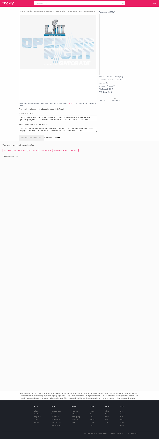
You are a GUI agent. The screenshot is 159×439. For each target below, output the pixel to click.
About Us (112, 433)
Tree (106, 422)
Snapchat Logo (56, 422)
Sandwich (37, 414)
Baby (91, 417)
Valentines (74, 419)
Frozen (92, 411)
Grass (107, 417)
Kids (91, 425)
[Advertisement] (46, 84)
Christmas (74, 411)
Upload (154, 3)
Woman (92, 419)
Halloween (74, 414)
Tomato (36, 419)
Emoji (121, 411)
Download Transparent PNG (31, 138)
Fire (106, 414)
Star (106, 419)
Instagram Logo (56, 411)
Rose (121, 417)
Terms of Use (134, 433)
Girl (91, 414)
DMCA (127, 433)
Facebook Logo (56, 419)
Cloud (107, 411)
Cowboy (92, 422)
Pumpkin (37, 422)
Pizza (36, 411)
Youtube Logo (56, 417)
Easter (73, 422)
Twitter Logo (55, 414)
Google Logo (56, 425)
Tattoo (122, 425)
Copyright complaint (52, 138)
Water (121, 419)
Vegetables (37, 417)
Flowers (122, 414)
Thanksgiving (75, 417)
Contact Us (120, 433)
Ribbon (122, 422)
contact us (71, 103)
